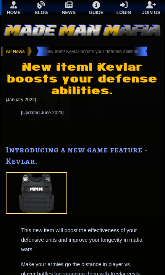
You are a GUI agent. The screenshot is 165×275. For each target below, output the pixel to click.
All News (15, 51)
